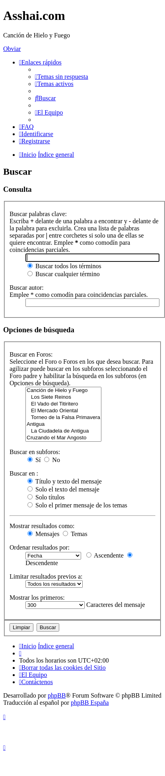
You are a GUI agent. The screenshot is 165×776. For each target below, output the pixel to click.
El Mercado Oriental (63, 410)
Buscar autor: (27, 287)
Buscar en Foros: (31, 354)
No (52, 459)
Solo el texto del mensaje (63, 489)
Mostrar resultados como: (42, 526)
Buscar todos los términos (64, 266)
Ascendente (105, 555)
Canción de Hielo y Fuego (63, 390)
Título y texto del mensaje (64, 481)
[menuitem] (61, 76)
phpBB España (90, 702)
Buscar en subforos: (35, 451)
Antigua (63, 424)
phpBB (57, 695)
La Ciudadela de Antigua (63, 431)
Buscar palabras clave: (38, 214)
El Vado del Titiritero (63, 404)
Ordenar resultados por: (40, 547)
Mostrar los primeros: (37, 597)
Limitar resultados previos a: (46, 576)
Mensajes (43, 533)
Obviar (12, 48)
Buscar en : (24, 473)
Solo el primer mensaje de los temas (77, 505)
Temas (75, 533)
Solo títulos (45, 497)
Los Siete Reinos (63, 397)
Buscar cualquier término (63, 274)
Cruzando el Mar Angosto (63, 438)
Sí (34, 459)
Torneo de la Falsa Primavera (63, 417)
